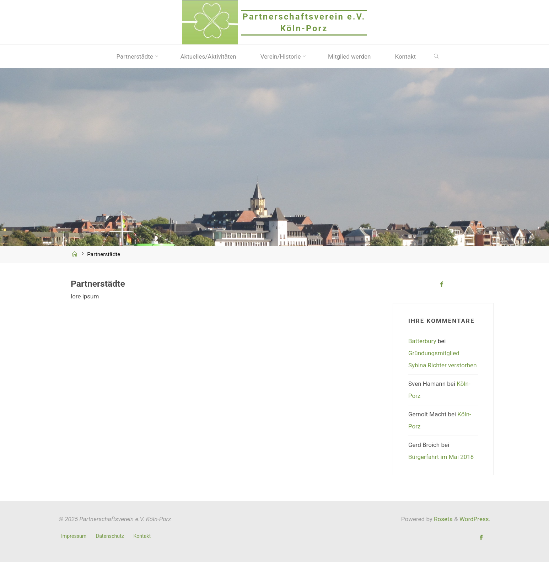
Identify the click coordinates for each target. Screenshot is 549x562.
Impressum (73, 536)
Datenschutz (110, 536)
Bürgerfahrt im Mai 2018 (441, 456)
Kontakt (142, 536)
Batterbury (422, 341)
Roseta (442, 519)
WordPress (474, 519)
